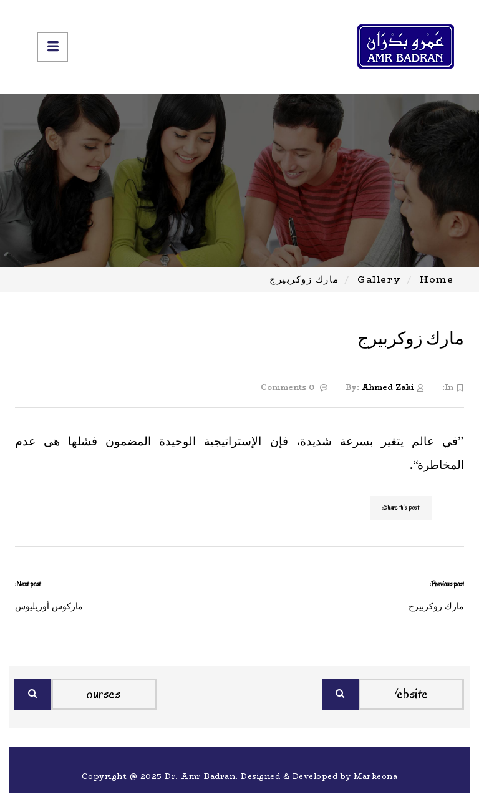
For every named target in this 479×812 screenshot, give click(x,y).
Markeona (375, 776)
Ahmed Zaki (388, 387)
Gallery (379, 279)
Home (436, 279)
